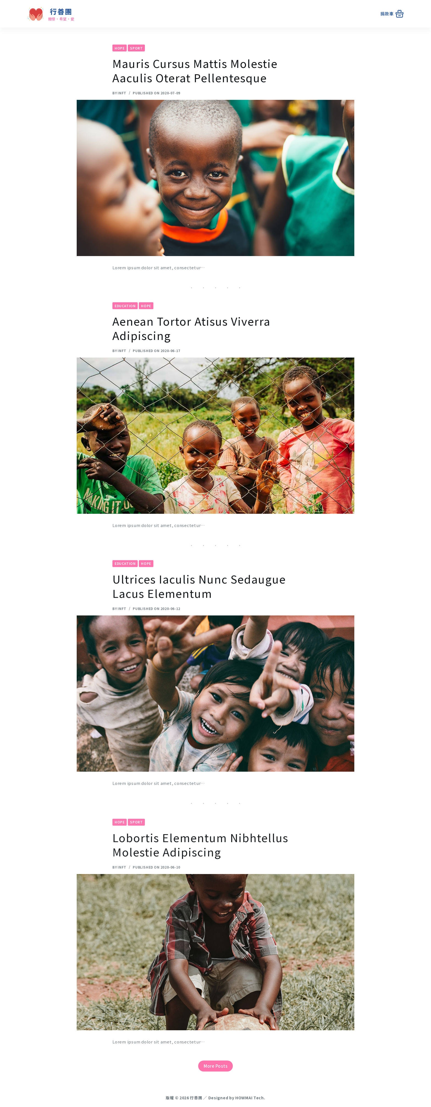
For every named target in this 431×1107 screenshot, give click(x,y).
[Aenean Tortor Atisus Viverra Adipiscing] (215, 443)
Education (125, 313)
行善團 (61, 11)
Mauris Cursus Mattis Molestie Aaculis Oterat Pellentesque (195, 71)
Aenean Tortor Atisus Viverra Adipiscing (191, 336)
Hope (120, 48)
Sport (136, 48)
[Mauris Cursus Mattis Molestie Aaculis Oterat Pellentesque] (215, 178)
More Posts (216, 1066)
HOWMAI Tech (249, 1097)
